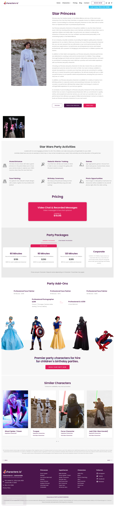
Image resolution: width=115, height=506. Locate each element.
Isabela (42, 479)
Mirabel (42, 475)
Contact (86, 3)
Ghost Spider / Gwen (13, 431)
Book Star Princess (73, 106)
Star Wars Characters (38, 435)
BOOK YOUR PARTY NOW (57, 367)
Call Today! (100, 7)
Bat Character (63, 483)
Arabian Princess (45, 483)
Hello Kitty (80, 473)
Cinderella (43, 487)
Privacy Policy (6, 488)
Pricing (75, 3)
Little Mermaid (44, 485)
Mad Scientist (81, 481)
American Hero (63, 487)
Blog (80, 3)
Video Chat (89, 106)
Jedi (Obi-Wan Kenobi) (98, 431)
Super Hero (62, 485)
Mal (79, 487)
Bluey (79, 475)
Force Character (67, 431)
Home (58, 3)
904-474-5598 (9, 485)
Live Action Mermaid (46, 477)
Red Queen (81, 483)
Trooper (36, 431)
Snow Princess (44, 481)
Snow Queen (43, 473)
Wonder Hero (62, 479)
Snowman (80, 485)
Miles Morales (62, 473)
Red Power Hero (63, 481)
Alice (79, 479)
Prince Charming (82, 477)
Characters (66, 3)
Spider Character (64, 477)
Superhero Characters (10, 433)
